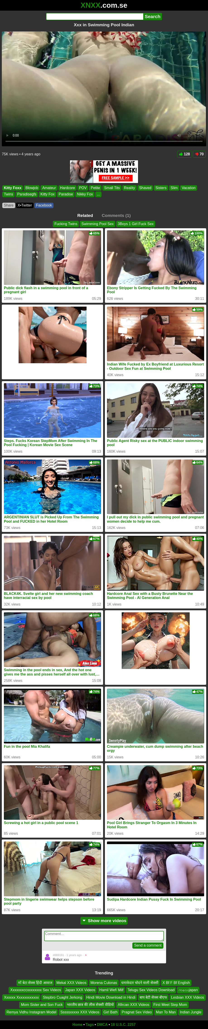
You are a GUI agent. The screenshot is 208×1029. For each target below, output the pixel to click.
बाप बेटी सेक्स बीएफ (153, 997)
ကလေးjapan (188, 990)
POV (83, 188)
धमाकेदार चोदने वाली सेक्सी (139, 983)
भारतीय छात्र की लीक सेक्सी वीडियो (90, 1005)
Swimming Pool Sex (97, 224)
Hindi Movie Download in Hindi (110, 997)
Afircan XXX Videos (133, 1005)
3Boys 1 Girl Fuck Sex (136, 224)
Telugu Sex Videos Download (151, 990)
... (98, 194)
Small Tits (112, 188)
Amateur (49, 188)
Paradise (66, 194)
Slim (174, 188)
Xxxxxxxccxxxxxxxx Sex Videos (35, 990)
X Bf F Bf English (176, 983)
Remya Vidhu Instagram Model (31, 1012)
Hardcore (67, 188)
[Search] (94, 16)
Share (9, 205)
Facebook (44, 205)
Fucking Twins (65, 224)
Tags (90, 1025)
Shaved (145, 188)
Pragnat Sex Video (137, 1012)
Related (85, 215)
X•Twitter (25, 205)
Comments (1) (116, 215)
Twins (8, 194)
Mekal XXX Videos (71, 983)
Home (77, 1025)
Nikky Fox (85, 194)
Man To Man (166, 1012)
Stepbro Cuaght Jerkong (62, 997)
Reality (129, 188)
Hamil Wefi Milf (111, 990)
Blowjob (31, 188)
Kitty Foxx (12, 188)
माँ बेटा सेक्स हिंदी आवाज (35, 983)
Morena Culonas (103, 983)
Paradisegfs (26, 194)
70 (199, 154)
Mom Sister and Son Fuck (42, 1005)
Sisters (161, 188)
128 (184, 154)
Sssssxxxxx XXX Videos (79, 1012)
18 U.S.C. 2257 (123, 1025)
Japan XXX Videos (80, 990)
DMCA (102, 1025)
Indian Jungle (190, 1012)
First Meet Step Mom (170, 1005)
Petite (95, 188)
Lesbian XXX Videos (187, 997)
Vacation (189, 188)
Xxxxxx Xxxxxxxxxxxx (21, 997)
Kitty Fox (47, 194)
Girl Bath (111, 1012)
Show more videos (104, 920)
